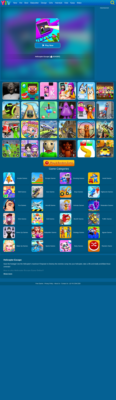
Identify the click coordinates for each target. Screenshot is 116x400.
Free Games (39, 283)
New (15, 3)
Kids (66, 3)
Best (26, 3)
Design (44, 3)
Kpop (72, 3)
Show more (7, 274)
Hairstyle (58, 3)
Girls (51, 3)
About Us (57, 283)
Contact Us (64, 283)
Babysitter (34, 3)
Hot (20, 3)
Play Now (47, 45)
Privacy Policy (49, 283)
